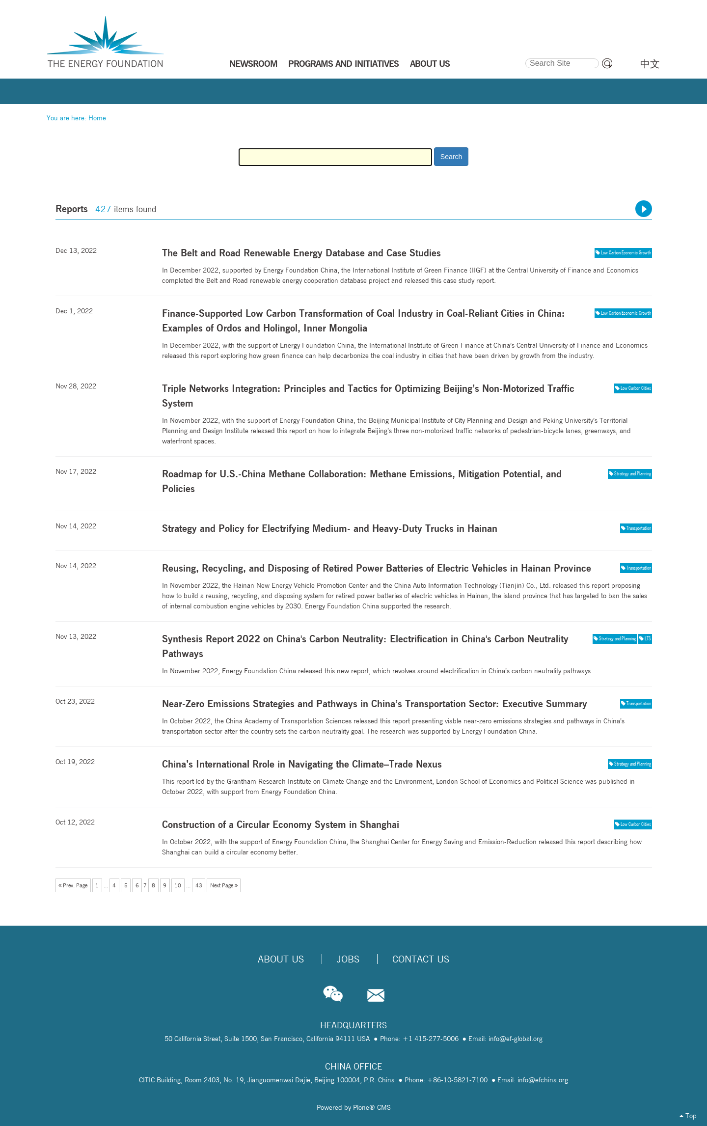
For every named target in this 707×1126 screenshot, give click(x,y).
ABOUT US (430, 63)
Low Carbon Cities (636, 387)
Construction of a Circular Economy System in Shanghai (280, 824)
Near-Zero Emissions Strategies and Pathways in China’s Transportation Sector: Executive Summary (374, 703)
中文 (650, 63)
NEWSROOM (253, 63)
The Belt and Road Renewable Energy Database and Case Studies (301, 253)
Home (97, 117)
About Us (281, 959)
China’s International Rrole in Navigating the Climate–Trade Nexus (302, 764)
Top (688, 1115)
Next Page (224, 885)
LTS (648, 638)
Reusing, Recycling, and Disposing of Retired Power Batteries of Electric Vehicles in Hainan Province (376, 568)
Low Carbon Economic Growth (626, 252)
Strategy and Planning (632, 473)
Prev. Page (72, 885)
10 (177, 885)
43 (198, 885)
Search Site (524, 56)
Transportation (638, 527)
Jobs (348, 959)
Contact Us (420, 959)
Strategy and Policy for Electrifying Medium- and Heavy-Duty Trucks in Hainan (329, 528)
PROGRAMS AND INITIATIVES (343, 63)
